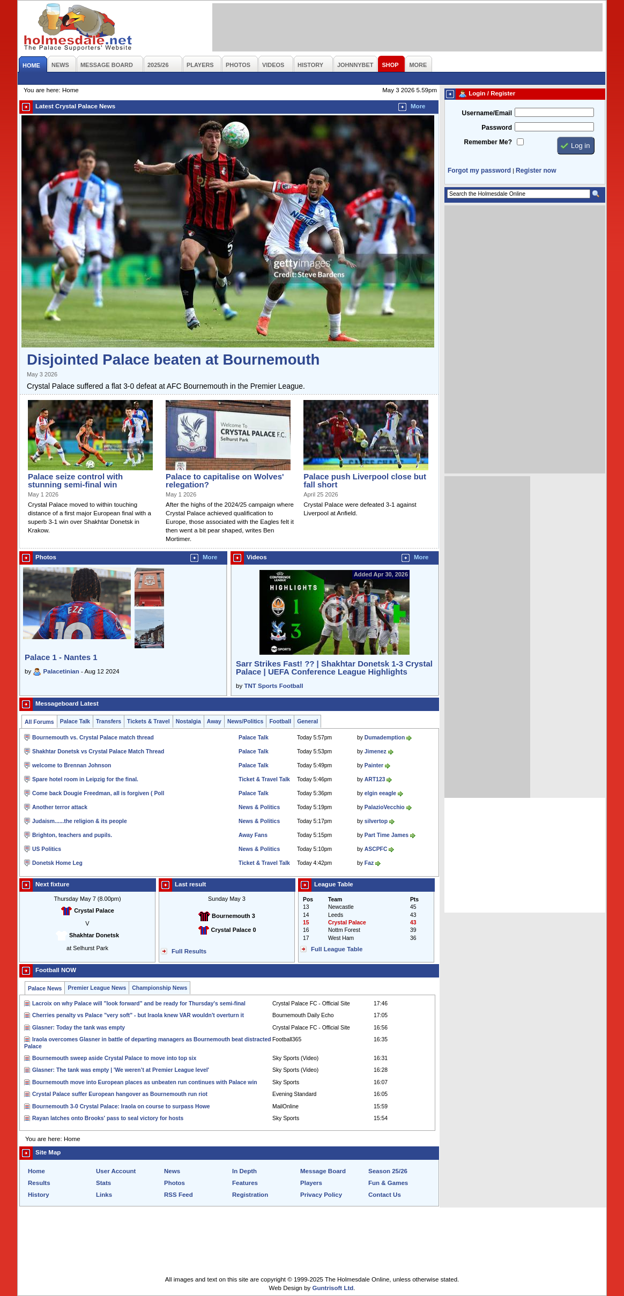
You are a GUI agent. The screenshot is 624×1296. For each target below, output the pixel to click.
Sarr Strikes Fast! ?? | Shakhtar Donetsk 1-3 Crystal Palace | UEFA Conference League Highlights (334, 667)
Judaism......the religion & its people (79, 821)
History (38, 1194)
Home (36, 1171)
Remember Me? (488, 142)
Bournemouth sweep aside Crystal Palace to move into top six (114, 1058)
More (418, 106)
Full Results (189, 951)
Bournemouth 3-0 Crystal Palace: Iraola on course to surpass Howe (121, 1106)
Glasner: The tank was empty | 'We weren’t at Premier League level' (120, 1070)
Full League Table (336, 949)
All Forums (39, 722)
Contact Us (384, 1194)
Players (311, 1183)
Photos (174, 1183)
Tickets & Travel (148, 721)
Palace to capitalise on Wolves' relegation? (225, 480)
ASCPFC (376, 849)
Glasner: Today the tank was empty (78, 1028)
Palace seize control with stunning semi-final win (75, 480)
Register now (536, 170)
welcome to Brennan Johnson (71, 765)
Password (496, 127)
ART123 (375, 779)
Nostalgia (188, 721)
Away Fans (253, 835)
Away (214, 721)
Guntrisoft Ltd (333, 1288)
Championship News (159, 988)
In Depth (244, 1171)
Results (39, 1183)
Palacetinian (61, 671)
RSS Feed (178, 1194)
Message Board (323, 1171)
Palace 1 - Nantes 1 (61, 657)
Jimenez (376, 751)
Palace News (45, 988)
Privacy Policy (321, 1194)
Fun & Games (388, 1183)
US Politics (46, 849)
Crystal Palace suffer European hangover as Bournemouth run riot (119, 1094)
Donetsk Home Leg (57, 863)
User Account (116, 1171)
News (172, 1171)
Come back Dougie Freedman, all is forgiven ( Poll (98, 793)
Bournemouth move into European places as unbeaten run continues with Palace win (144, 1082)
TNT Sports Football (273, 686)
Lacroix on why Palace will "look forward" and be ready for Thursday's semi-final (139, 1003)
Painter (374, 765)
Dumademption (385, 737)
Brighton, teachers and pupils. (72, 835)
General (307, 721)
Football (280, 721)
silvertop (376, 821)
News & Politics (259, 807)
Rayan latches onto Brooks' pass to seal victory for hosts (107, 1118)
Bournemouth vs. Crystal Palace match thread (93, 737)
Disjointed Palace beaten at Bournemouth (173, 359)
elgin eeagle (380, 793)
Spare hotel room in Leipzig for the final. (85, 779)
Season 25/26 (387, 1171)
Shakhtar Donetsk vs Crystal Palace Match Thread (98, 751)
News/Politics (245, 721)
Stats (103, 1183)
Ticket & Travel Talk (264, 779)
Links (104, 1194)
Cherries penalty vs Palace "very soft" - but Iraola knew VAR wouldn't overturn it (138, 1015)
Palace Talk (75, 721)
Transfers (108, 721)
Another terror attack (59, 807)
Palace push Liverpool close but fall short (364, 480)
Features (245, 1183)
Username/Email (487, 113)
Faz (369, 863)
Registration (250, 1194)
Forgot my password (479, 170)
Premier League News (97, 988)
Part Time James (386, 835)
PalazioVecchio (385, 807)
